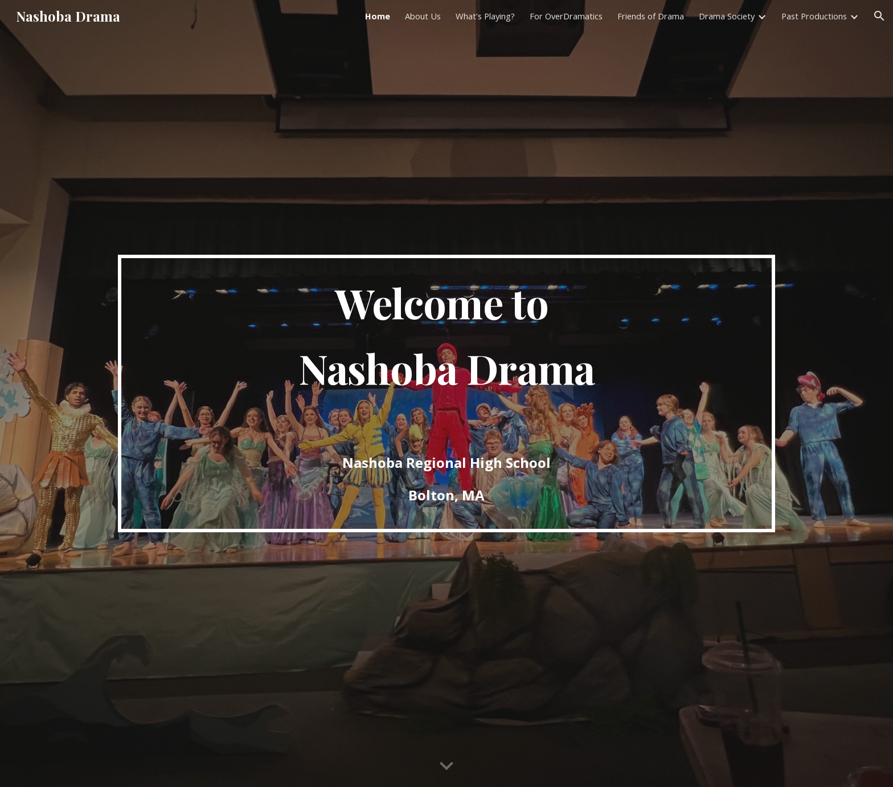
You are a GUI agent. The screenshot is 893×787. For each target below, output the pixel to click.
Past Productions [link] (814, 16)
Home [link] (377, 16)
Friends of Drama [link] (650, 16)
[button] (879, 16)
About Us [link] (423, 16)
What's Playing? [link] (485, 16)
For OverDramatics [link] (566, 16)
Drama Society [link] (727, 16)
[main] (446, 393)
